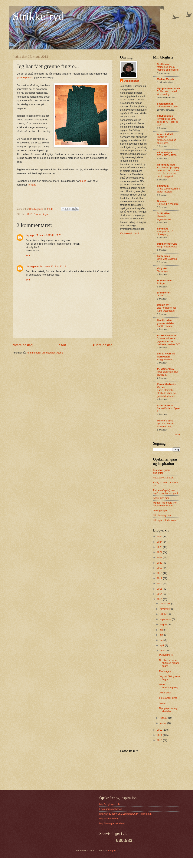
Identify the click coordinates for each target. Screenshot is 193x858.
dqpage (30, 235)
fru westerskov (165, 368)
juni (162, 634)
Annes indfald (165, 134)
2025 (160, 536)
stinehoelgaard (165, 152)
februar (164, 717)
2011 (160, 735)
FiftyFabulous (165, 116)
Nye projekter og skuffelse (168, 709)
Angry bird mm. (161, 498)
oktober (164, 614)
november (165, 608)
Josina (162, 703)
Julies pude (165, 692)
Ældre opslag (103, 345)
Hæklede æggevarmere (164, 218)
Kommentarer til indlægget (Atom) (45, 352)
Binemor (162, 201)
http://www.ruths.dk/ (163, 477)
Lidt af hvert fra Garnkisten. (166, 355)
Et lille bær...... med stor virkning (167, 93)
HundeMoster (164, 280)
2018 (160, 573)
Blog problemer (165, 359)
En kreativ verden (167, 335)
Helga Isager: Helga (167, 246)
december (165, 603)
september (166, 619)
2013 (29, 214)
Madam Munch (165, 79)
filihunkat (162, 228)
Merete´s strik (165, 420)
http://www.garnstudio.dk (112, 823)
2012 (160, 729)
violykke (162, 268)
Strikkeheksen (165, 405)
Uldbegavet (32, 266)
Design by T (164, 304)
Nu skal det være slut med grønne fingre (169, 663)
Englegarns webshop (110, 809)
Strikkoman (163, 64)
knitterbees (163, 256)
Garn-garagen (160, 510)
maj (162, 640)
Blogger (112, 850)
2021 (160, 557)
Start (62, 345)
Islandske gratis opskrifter (161, 471)
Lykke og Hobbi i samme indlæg (165, 425)
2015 (160, 588)
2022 (160, 552)
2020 (160, 562)
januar (163, 723)
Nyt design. (162, 271)
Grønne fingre (41, 214)
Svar (28, 255)
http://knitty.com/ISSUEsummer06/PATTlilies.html (125, 813)
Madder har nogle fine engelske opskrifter (165, 504)
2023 (160, 547)
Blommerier (164, 292)
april (162, 645)
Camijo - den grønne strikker (166, 322)
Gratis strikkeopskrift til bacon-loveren (168, 190)
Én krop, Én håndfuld (167, 204)
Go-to (160, 295)
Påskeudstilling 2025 (167, 106)
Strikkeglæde (131, 80)
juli (161, 629)
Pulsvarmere (166, 654)
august (164, 624)
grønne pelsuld (25, 77)
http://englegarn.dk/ (109, 804)
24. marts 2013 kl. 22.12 (53, 266)
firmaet (31, 184)
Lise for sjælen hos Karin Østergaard (166, 309)
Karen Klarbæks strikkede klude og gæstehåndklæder (166, 393)
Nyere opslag (23, 345)
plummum (163, 185)
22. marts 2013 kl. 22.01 (48, 235)
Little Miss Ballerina (167, 259)
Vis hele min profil (129, 233)
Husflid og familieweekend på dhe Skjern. (166, 140)
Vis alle (177, 434)
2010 (160, 740)
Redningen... (166, 671)
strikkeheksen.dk (167, 243)
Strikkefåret (163, 213)
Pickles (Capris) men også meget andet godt (165, 491)
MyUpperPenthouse (168, 88)
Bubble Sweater (165, 326)
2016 (160, 583)
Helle (83, 180)
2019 (160, 567)
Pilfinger (161, 283)
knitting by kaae (166, 164)
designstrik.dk (165, 103)
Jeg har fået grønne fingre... (169, 678)
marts (163, 650)
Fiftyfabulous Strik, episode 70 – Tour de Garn (167, 122)
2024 (160, 541)
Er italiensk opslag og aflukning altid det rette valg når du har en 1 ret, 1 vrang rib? (168, 172)
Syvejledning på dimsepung (165, 233)
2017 (160, 578)
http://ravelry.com (162, 515)
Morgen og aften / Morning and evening (167, 68)
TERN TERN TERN (167, 155)
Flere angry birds (168, 697)
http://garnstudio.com (164, 520)
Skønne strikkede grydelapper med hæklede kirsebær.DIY (168, 341)
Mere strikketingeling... (169, 686)
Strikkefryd (38, 16)
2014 (160, 593)
